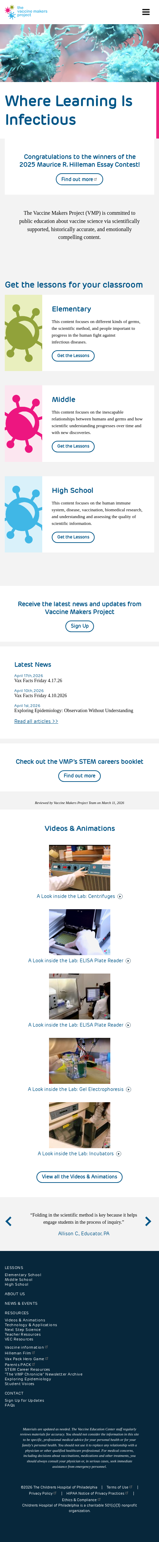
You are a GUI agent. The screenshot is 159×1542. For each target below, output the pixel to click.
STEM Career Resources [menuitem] (27, 1369)
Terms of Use (120, 1487)
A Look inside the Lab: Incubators (76, 1154)
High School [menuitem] (17, 1284)
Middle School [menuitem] (18, 1279)
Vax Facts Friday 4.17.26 (38, 680)
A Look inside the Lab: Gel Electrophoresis (76, 1089)
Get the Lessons (73, 355)
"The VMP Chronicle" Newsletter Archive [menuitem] (43, 1374)
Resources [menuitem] (17, 1313)
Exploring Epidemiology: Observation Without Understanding (73, 710)
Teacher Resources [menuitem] (23, 1334)
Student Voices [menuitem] (19, 1383)
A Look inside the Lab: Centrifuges (76, 896)
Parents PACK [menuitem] (20, 1364)
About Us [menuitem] (15, 1293)
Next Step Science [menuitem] (23, 1329)
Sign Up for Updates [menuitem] (24, 1400)
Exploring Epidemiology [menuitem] (28, 1379)
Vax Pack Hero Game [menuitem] (27, 1358)
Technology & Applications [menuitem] (31, 1324)
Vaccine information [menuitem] (27, 1347)
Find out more (79, 179)
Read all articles (36, 721)
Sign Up (80, 626)
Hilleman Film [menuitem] (20, 1353)
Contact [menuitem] (14, 1393)
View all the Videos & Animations (79, 1177)
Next (147, 1227)
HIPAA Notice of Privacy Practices (97, 1493)
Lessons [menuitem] (14, 1267)
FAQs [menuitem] (10, 1405)
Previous (16, 1227)
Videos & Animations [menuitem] (25, 1320)
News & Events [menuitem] (21, 1303)
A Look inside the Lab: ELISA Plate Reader (75, 961)
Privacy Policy (43, 1493)
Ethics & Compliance (81, 1500)
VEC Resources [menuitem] (19, 1339)
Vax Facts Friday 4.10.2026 (40, 695)
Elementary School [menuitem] (23, 1274)
